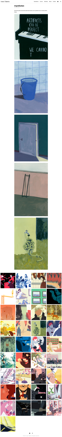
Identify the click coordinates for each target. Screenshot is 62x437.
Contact (54, 1)
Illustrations (36, 1)
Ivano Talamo (5, 1)
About (50, 1)
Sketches (46, 1)
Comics (41, 1)
